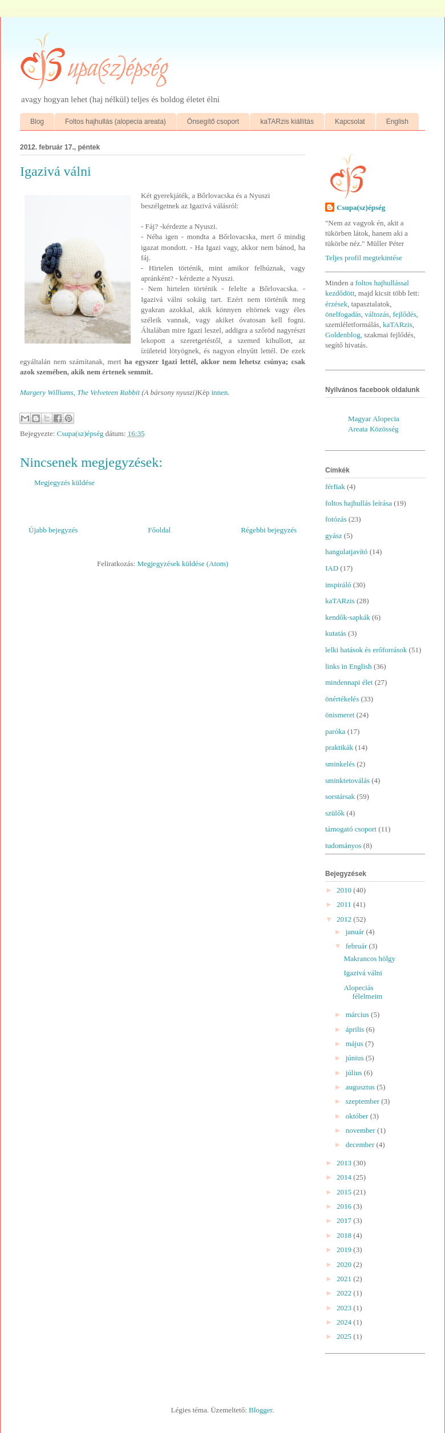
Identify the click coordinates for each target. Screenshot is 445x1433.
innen (219, 392)
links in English (348, 666)
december (361, 1144)
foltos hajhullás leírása (358, 503)
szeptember (363, 1101)
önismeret (339, 715)
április (356, 1029)
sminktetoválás (347, 780)
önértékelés (342, 699)
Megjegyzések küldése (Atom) (182, 563)
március (358, 1014)
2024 (345, 1322)
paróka (335, 731)
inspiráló (338, 584)
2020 (345, 1264)
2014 (345, 1177)
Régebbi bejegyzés (269, 530)
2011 (345, 904)
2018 (345, 1235)
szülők (335, 813)
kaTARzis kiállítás (287, 122)
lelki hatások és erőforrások (366, 649)
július (355, 1072)
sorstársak (340, 796)
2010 (345, 890)
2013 (345, 1162)
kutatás (335, 633)
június (356, 1057)
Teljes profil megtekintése (363, 257)
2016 (345, 1206)
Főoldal (159, 530)
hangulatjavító (346, 551)
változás (377, 314)
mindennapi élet (349, 682)
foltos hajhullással (382, 282)
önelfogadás (343, 314)
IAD (331, 568)
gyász (333, 535)
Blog (37, 122)
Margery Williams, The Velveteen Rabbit (80, 392)
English (397, 122)
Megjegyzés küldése (64, 482)
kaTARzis (397, 324)
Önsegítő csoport (213, 122)
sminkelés (340, 764)
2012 (345, 919)
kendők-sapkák (347, 617)
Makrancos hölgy (369, 958)
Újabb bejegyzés (53, 530)
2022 (345, 1293)
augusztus (361, 1087)
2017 (345, 1220)
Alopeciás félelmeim (362, 992)
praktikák (339, 747)
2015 (345, 1192)
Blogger (260, 1410)
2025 (345, 1336)
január (356, 931)
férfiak (335, 486)
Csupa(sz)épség (361, 207)
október (358, 1116)
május (355, 1043)
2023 (345, 1307)
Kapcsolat (350, 122)
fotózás (336, 519)
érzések (336, 304)
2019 (345, 1249)
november (361, 1130)
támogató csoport (351, 829)
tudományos (343, 845)
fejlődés (404, 314)
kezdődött (339, 293)
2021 (345, 1278)
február (357, 946)
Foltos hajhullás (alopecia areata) (115, 122)
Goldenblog (342, 334)
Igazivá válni (362, 972)
